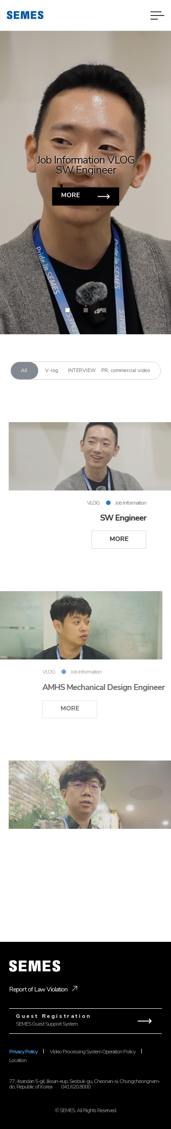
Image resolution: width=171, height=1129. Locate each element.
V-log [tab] (51, 370)
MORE (70, 195)
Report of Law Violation (38, 989)
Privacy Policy (23, 1051)
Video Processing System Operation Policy (92, 1051)
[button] (132, 167)
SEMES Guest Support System (85, 1019)
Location (17, 1060)
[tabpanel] (85, 659)
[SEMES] (25, 15)
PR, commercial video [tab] (125, 370)
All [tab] (24, 370)
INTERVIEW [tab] (82, 370)
